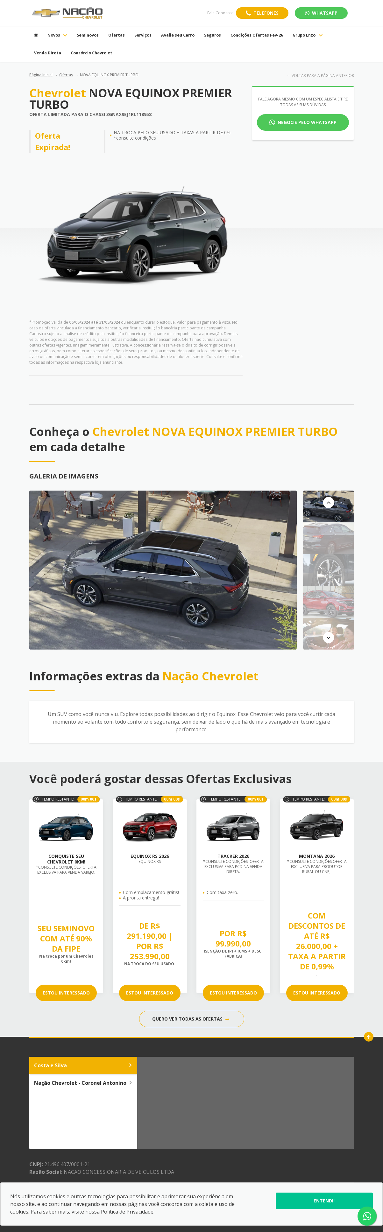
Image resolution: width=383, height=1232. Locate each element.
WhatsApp (321, 13)
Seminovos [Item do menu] (88, 35)
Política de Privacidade (127, 1211)
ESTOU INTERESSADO (66, 993)
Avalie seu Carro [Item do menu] (178, 35)
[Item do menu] (36, 35)
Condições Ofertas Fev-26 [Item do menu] (257, 35)
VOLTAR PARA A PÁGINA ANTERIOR (323, 75)
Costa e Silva (83, 1065)
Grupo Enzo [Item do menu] (308, 35)
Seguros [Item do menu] (212, 35)
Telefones (266, 13)
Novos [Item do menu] (57, 35)
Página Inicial (41, 75)
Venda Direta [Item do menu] (47, 53)
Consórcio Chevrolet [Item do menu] (91, 53)
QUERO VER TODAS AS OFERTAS (190, 1019)
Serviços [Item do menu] (143, 35)
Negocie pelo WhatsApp (307, 122)
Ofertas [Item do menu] (116, 35)
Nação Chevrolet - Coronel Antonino (83, 1082)
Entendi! (324, 1201)
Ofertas (66, 75)
